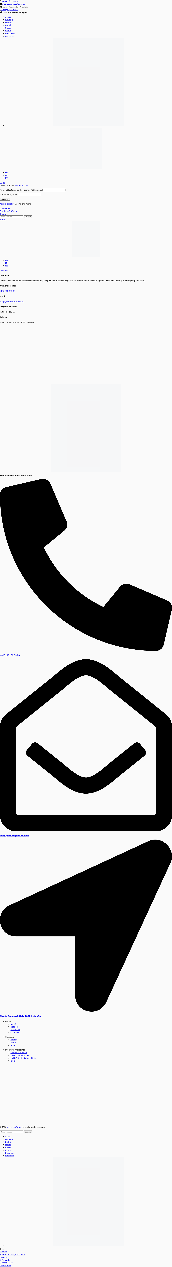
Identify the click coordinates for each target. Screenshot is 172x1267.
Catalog (14, 1027)
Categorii (9, 1037)
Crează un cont (21, 185)
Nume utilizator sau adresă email (21, 190)
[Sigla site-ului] (86, 148)
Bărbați (14, 1039)
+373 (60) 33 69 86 (9, 1)
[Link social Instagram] (14, 1254)
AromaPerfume (14, 1127)
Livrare (14, 1061)
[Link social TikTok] (22, 1254)
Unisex (13, 1045)
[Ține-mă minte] (16, 204)
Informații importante (15, 1050)
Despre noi (15, 1029)
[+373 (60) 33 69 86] (86, 650)
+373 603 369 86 (7, 291)
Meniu (8, 1021)
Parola (8, 194)
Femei (13, 1042)
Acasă (13, 1024)
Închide (3, 1251)
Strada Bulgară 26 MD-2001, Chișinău (20, 1016)
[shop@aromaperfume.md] (86, 830)
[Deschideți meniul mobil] (3, 219)
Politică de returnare (20, 1055)
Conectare (5, 199)
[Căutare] (4, 214)
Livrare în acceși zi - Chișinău (15, 7)
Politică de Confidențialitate (23, 1058)
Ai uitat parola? (7, 204)
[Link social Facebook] (4, 1254)
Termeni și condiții (19, 1052)
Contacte (15, 1032)
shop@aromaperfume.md (13, 4)
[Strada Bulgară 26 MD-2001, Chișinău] (86, 1011)
